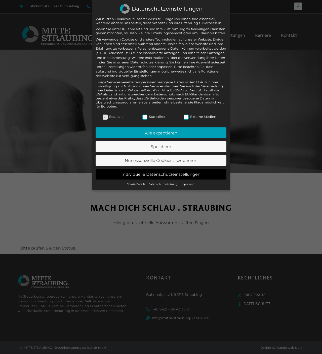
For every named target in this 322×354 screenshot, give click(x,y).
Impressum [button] (188, 175)
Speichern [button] (161, 137)
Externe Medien (200, 108)
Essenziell (114, 108)
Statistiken (154, 108)
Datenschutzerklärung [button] (163, 175)
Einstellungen (117, 58)
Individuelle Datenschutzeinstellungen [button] (161, 165)
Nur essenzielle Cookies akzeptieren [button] (161, 151)
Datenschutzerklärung (149, 53)
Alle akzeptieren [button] (161, 124)
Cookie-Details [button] (136, 175)
